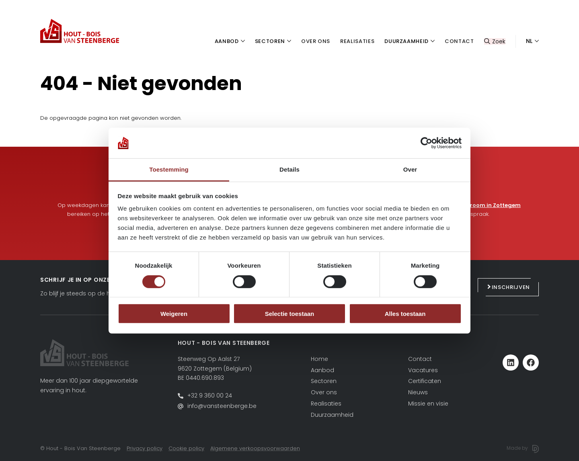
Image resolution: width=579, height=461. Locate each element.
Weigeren (173, 313)
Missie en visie (428, 404)
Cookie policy (186, 448)
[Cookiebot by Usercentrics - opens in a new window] (426, 143)
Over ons (324, 392)
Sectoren (324, 381)
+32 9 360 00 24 (209, 395)
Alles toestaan (405, 313)
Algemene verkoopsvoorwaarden (255, 448)
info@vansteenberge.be (222, 406)
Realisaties (326, 404)
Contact (420, 359)
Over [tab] (410, 169)
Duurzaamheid (332, 415)
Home (319, 359)
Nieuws (418, 392)
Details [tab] (289, 169)
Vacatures (423, 370)
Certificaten (424, 381)
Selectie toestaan (289, 313)
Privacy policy (144, 448)
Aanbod (322, 370)
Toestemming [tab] (169, 169)
